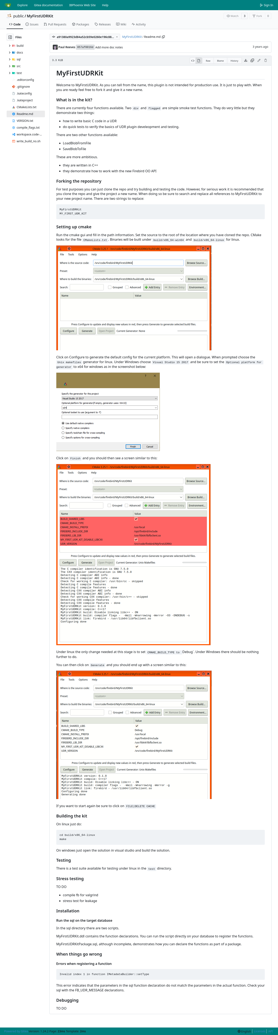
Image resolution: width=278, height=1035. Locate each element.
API (270, 1031)
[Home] (8, 5)
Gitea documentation (48, 5)
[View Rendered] (199, 60)
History (234, 60)
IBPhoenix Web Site (82, 5)
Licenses (260, 1031)
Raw (208, 60)
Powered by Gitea (16, 1031)
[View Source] (193, 60)
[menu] (244, 1031)
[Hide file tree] (10, 37)
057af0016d (85, 47)
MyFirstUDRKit (40, 16)
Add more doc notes (109, 47)
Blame (220, 60)
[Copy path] (163, 36)
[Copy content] (252, 60)
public (18, 16)
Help (105, 5)
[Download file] (245, 60)
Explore (22, 5)
